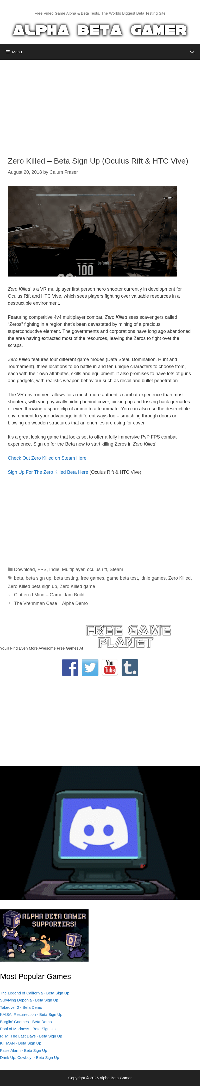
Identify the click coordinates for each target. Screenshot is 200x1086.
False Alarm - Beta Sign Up (23, 1050)
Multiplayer (73, 569)
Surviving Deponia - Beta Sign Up (29, 1000)
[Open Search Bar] (192, 52)
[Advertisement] (100, 104)
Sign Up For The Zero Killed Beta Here (48, 472)
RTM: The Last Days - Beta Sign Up (31, 1036)
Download (24, 569)
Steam (116, 569)
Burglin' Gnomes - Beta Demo (26, 1021)
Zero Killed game (77, 586)
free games (92, 578)
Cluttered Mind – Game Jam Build (49, 594)
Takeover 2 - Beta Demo (21, 1007)
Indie (54, 569)
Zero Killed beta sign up (32, 586)
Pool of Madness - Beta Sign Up (27, 1029)
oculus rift (97, 569)
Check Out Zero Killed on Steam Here (47, 458)
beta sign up (38, 578)
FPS (42, 569)
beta (18, 578)
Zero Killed (179, 578)
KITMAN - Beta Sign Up (20, 1043)
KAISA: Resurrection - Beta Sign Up (31, 1014)
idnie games (153, 578)
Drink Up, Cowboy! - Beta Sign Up (29, 1057)
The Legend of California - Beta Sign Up (34, 993)
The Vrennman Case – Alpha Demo (51, 603)
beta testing (66, 578)
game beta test (122, 578)
